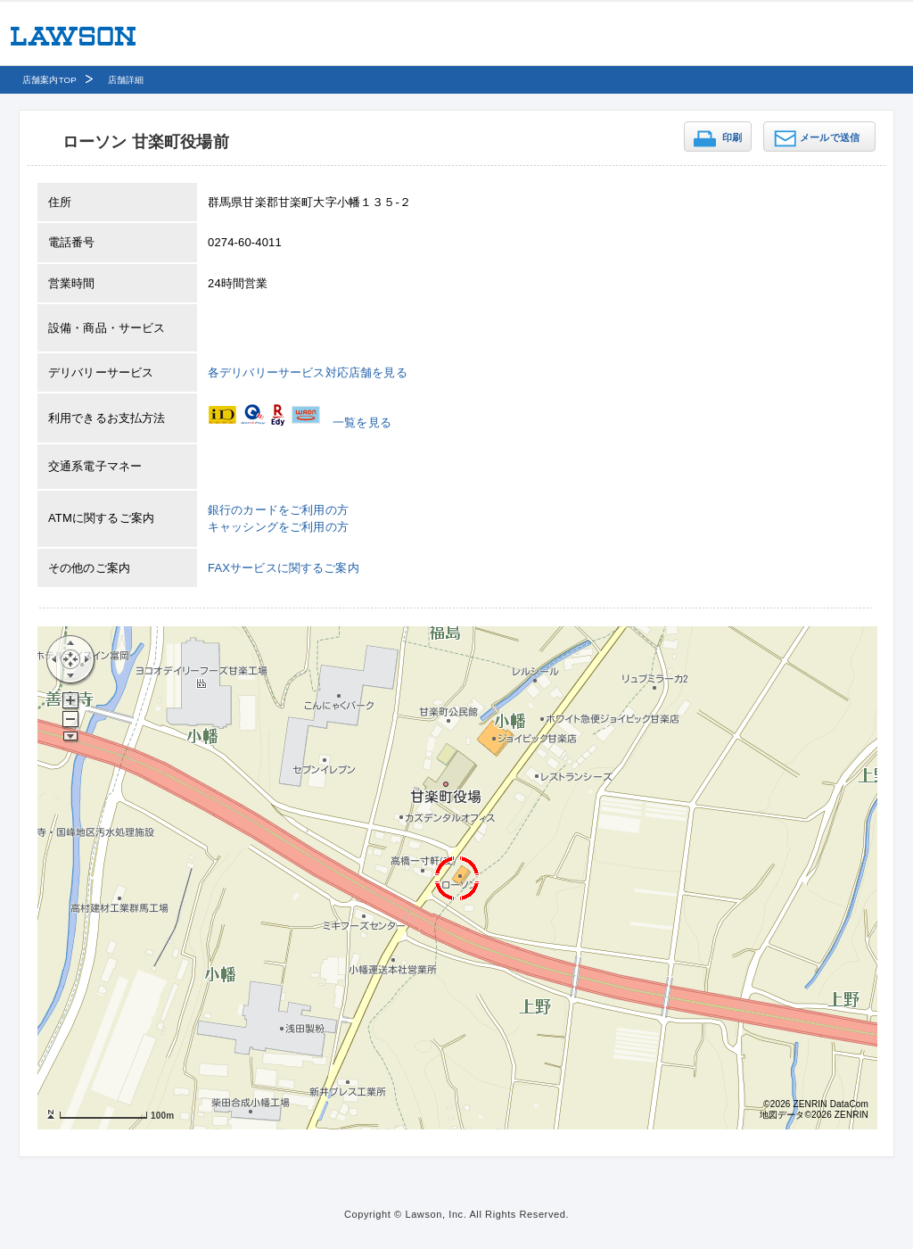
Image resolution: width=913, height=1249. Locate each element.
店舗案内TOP (49, 80)
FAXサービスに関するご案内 (283, 568)
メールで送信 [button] (830, 137)
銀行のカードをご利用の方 (278, 510)
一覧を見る (362, 422)
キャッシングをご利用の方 (278, 527)
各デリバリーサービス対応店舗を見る (307, 372)
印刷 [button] (732, 137)
